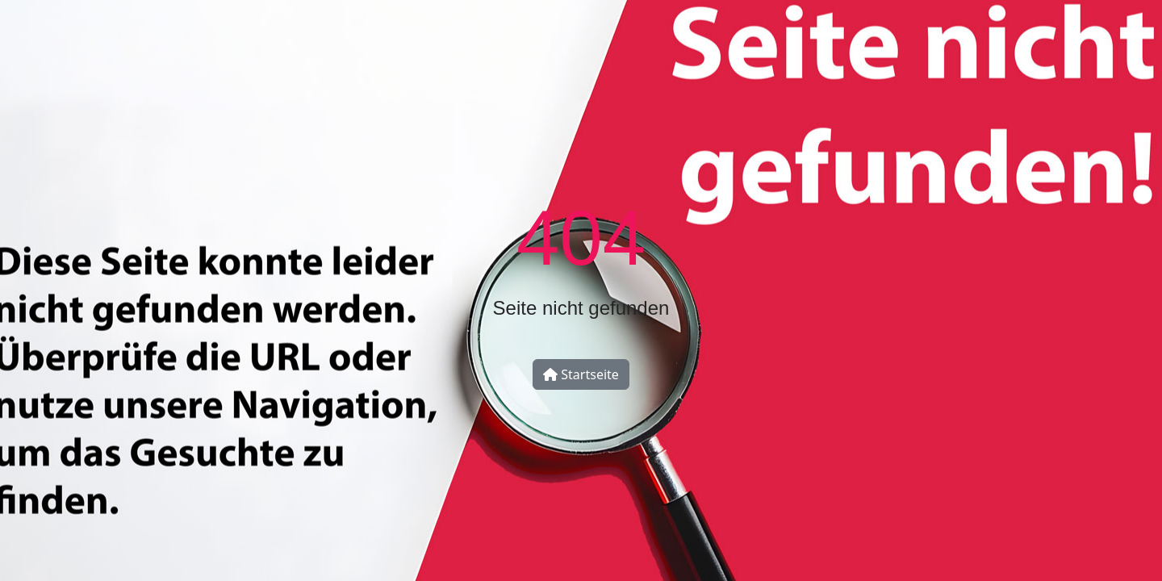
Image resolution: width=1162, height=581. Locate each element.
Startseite (581, 374)
